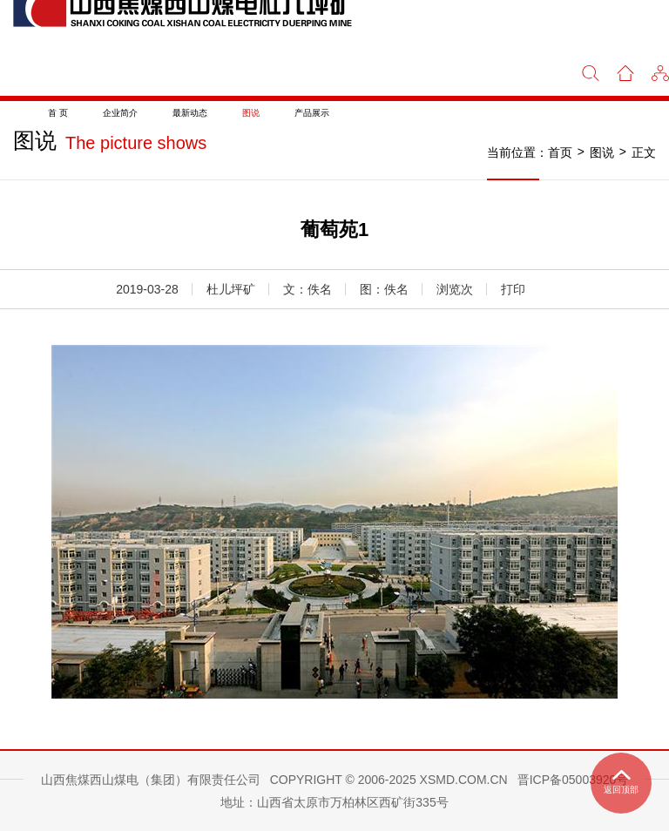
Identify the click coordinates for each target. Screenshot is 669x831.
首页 (560, 152)
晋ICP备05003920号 (573, 780)
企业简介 (120, 113)
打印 (513, 289)
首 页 (58, 113)
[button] (660, 71)
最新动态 (189, 113)
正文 (644, 152)
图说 (251, 113)
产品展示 (311, 113)
